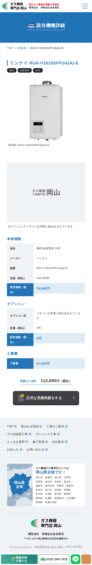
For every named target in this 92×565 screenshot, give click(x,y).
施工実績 (38, 441)
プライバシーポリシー (21, 546)
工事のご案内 (55, 426)
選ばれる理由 (30, 426)
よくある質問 (16, 441)
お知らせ (13, 449)
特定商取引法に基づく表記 (49, 546)
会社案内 (58, 441)
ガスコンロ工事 (45, 434)
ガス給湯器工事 (17, 434)
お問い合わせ (35, 449)
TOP (10, 426)
